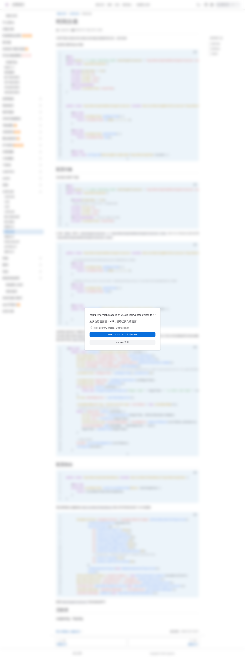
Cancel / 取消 (122, 342)
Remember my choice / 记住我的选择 (111, 328)
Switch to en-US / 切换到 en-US (122, 334)
